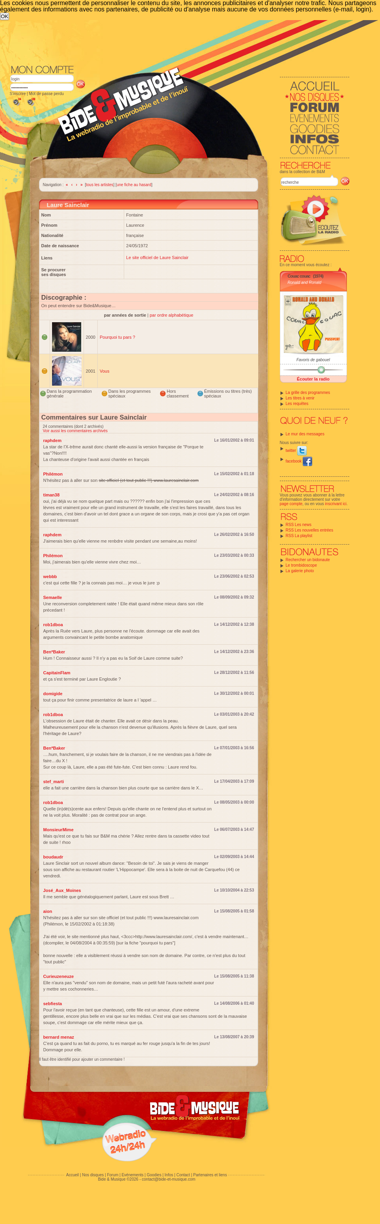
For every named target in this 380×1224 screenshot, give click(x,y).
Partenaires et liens (210, 1175)
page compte (291, 504)
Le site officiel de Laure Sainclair (157, 257)
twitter (296, 450)
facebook (299, 461)
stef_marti (53, 781)
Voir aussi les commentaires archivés (75, 431)
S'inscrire (18, 93)
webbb (50, 576)
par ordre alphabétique (172, 315)
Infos (169, 1175)
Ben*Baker (54, 651)
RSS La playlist (299, 536)
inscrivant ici (335, 504)
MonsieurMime (58, 829)
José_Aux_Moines (62, 890)
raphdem (52, 440)
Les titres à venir (300, 398)
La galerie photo (300, 571)
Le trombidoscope (301, 565)
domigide (53, 693)
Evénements (132, 1175)
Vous (104, 371)
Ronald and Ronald (305, 282)
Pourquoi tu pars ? (117, 337)
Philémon (53, 474)
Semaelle (52, 597)
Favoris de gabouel (313, 360)
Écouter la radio (313, 379)
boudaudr (53, 857)
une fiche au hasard (134, 185)
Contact (183, 1175)
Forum (112, 1175)
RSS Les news (299, 524)
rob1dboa (53, 624)
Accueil (72, 1175)
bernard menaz (58, 1037)
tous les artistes (99, 185)
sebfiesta (52, 1003)
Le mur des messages (305, 434)
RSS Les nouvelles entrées (309, 530)
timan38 (51, 495)
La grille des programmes (308, 392)
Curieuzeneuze (58, 976)
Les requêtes (297, 403)
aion (47, 911)
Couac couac (299, 276)
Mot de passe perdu (46, 93)
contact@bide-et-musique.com (169, 1179)
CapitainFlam (57, 672)
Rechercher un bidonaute (308, 560)
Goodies (154, 1175)
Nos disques (93, 1175)
